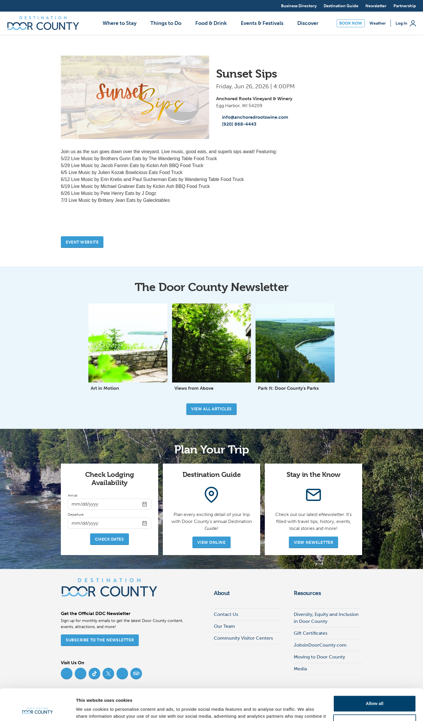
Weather (377, 23)
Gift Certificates (310, 633)
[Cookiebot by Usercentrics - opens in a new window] (37, 709)
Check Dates (109, 539)
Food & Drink (211, 23)
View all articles (211, 409)
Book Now (350, 23)
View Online (211, 542)
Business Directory (299, 5)
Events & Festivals (262, 23)
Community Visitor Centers (243, 638)
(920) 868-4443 (236, 124)
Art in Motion (105, 388)
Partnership (404, 5)
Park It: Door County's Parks (288, 388)
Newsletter (375, 5)
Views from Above (194, 388)
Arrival (72, 495)
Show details (89, 709)
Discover (307, 23)
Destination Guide (341, 5)
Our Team (224, 626)
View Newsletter (313, 542)
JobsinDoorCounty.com (320, 645)
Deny (374, 692)
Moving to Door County (319, 657)
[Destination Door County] (43, 23)
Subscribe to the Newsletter (100, 640)
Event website (82, 242)
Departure (76, 515)
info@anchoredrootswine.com (252, 117)
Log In (405, 23)
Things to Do (165, 23)
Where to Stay (119, 23)
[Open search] (271, 6)
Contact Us (226, 614)
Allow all (375, 673)
